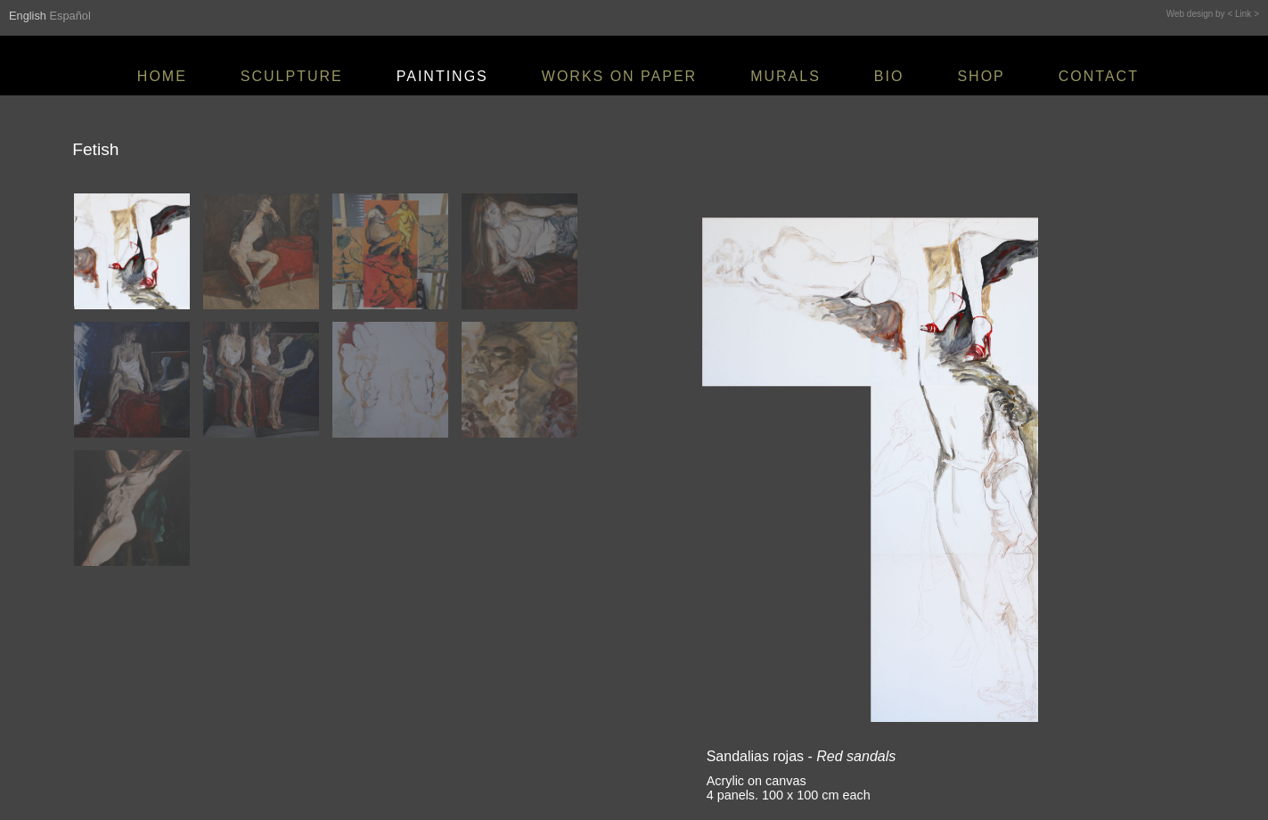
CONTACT (1099, 76)
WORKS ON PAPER (619, 76)
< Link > (1243, 14)
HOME (162, 76)
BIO (889, 76)
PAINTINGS (442, 76)
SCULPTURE (292, 76)
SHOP (980, 76)
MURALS (785, 76)
